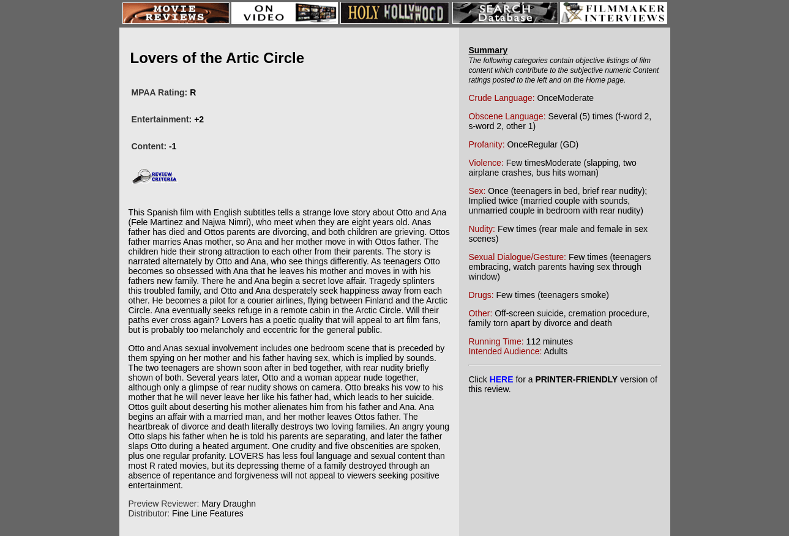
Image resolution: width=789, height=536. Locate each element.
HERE (502, 379)
